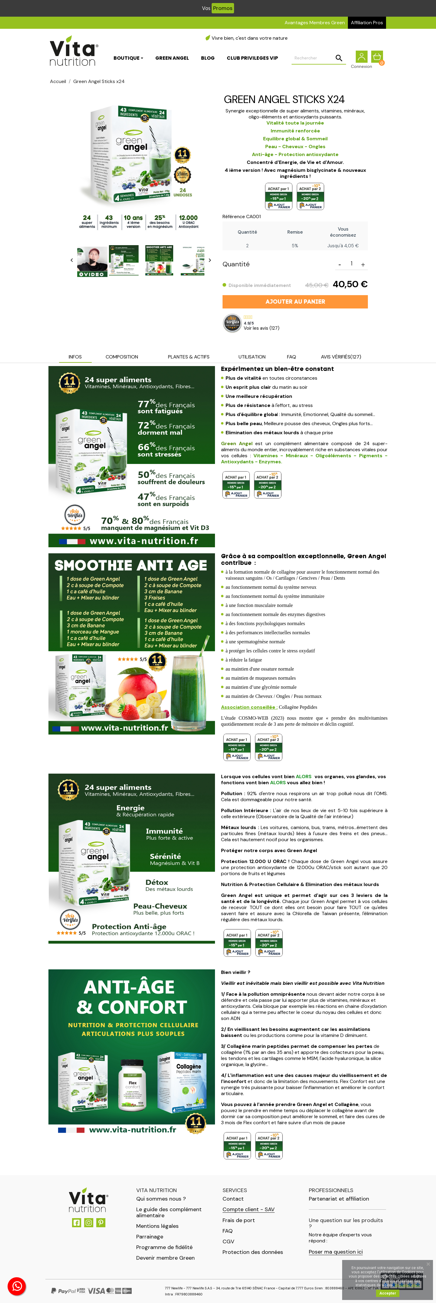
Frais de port (239, 1220)
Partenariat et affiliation (339, 1199)
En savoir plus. (407, 1285)
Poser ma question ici (336, 1252)
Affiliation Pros (367, 22)
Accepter (387, 1293)
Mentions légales (157, 1226)
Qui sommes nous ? (161, 1199)
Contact (233, 1199)
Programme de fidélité (164, 1247)
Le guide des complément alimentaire (169, 1212)
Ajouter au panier (295, 302)
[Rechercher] (319, 59)
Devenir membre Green (165, 1258)
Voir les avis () (261, 328)
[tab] (75, 357)
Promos (223, 8)
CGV (228, 1241)
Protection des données (253, 1252)
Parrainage (149, 1237)
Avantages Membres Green (315, 22)
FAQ (228, 1231)
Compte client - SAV (249, 1209)
